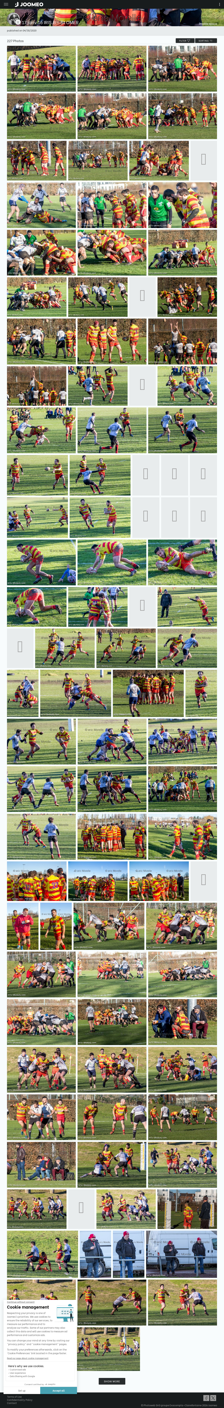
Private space (208, 23)
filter (185, 40)
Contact (12, 1403)
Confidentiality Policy (20, 1400)
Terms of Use (14, 1396)
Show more (112, 1381)
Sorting (206, 40)
